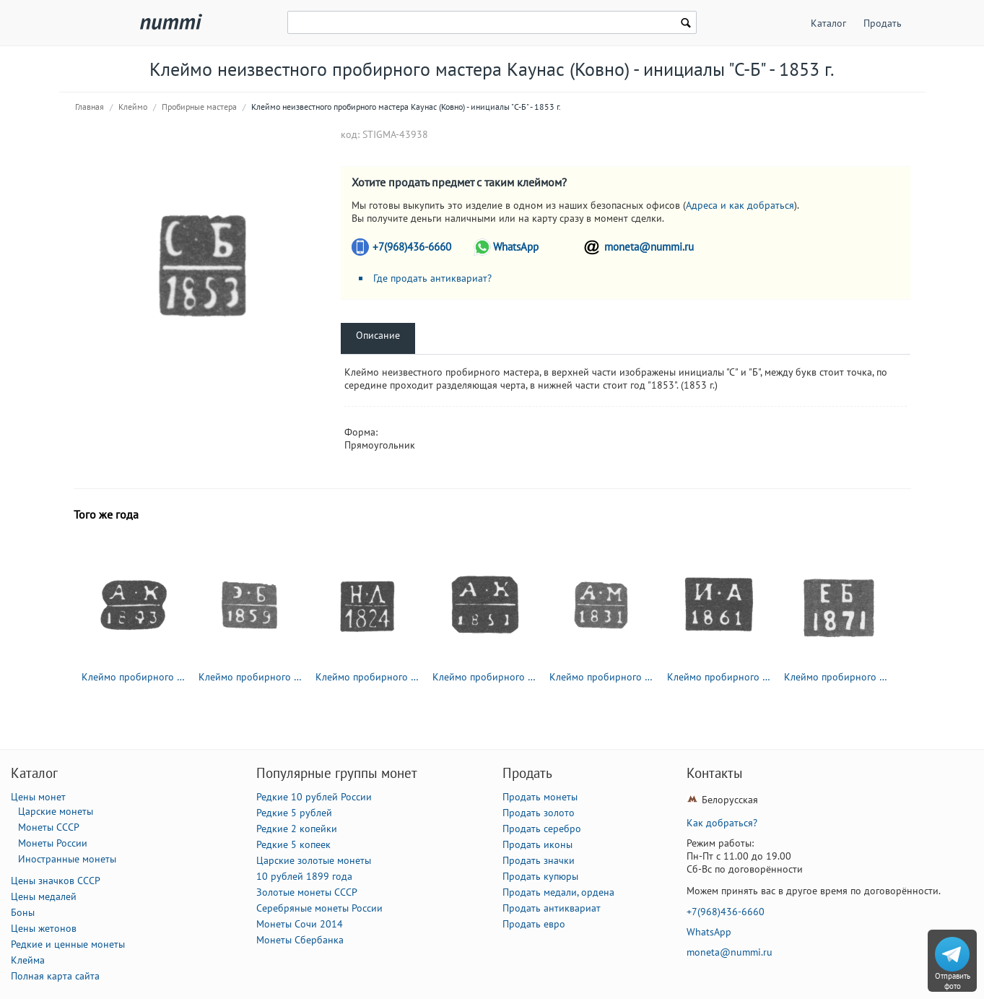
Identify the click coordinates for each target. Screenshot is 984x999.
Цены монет (38, 796)
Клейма (28, 959)
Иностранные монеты (67, 858)
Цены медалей (44, 896)
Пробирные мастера (199, 106)
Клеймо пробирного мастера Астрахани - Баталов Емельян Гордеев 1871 (836, 676)
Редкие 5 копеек (293, 844)
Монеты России (52, 842)
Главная (89, 106)
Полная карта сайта (55, 975)
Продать (882, 23)
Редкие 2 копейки (296, 828)
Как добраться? (722, 822)
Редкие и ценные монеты (68, 944)
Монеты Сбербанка (300, 939)
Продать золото (538, 812)
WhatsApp (516, 247)
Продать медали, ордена (558, 892)
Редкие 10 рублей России (314, 796)
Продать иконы (537, 844)
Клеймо (132, 106)
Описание (378, 335)
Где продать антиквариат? (432, 278)
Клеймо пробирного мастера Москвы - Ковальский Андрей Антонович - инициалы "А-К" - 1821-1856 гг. (134, 676)
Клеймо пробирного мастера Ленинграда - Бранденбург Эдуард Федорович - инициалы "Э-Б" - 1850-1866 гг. (250, 676)
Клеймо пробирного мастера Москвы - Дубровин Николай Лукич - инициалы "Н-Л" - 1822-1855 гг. (367, 676)
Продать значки (538, 860)
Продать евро (533, 923)
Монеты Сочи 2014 (299, 923)
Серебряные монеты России (319, 907)
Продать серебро (541, 828)
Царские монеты (55, 811)
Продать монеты (540, 796)
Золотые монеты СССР (306, 892)
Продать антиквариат (551, 907)
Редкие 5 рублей (294, 812)
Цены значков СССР (55, 880)
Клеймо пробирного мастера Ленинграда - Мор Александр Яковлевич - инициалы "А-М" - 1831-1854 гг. (601, 676)
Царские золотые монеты (313, 860)
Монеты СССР (48, 827)
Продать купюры (540, 876)
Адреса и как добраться (740, 205)
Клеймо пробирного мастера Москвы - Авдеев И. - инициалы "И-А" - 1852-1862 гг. (719, 676)
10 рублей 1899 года (304, 876)
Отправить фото (952, 981)
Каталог (828, 23)
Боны (23, 912)
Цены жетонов (44, 928)
